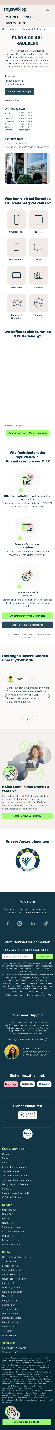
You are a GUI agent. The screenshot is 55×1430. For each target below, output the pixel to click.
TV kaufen (7, 1331)
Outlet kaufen (9, 1335)
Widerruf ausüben (11, 1244)
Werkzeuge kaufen (11, 1287)
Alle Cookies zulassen (27, 1421)
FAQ (48, 634)
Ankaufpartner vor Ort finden (27, 615)
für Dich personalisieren (23, 1395)
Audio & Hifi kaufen (11, 1274)
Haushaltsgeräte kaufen (14, 1278)
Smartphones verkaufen (14, 1348)
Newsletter (7, 1223)
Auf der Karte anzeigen (19, 91)
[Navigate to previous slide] (6, 695)
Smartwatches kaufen (13, 1270)
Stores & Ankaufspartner (14, 1167)
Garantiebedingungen (13, 1231)
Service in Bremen (11, 1171)
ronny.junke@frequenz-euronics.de (30, 146)
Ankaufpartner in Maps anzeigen (27, 433)
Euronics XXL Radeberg (34, 29)
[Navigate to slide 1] (22, 720)
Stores (15, 29)
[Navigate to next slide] (49, 695)
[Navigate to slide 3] (32, 720)
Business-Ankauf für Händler (16, 1193)
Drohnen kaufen (10, 1313)
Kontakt (6, 1218)
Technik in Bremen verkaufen (16, 1180)
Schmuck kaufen (10, 1309)
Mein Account (9, 1210)
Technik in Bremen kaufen (14, 1175)
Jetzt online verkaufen (27, 815)
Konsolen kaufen (10, 1322)
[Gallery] (27, 695)
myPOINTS (7, 1236)
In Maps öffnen (12, 100)
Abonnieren (44, 956)
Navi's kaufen (8, 1296)
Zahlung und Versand (12, 1227)
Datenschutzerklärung (39, 1400)
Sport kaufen (8, 1305)
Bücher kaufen (9, 1283)
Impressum (9, 1402)
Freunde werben (10, 1240)
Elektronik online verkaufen (28, 624)
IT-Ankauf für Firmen (12, 1197)
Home (5, 29)
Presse (5, 1158)
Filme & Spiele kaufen (12, 1292)
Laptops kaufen (10, 1266)
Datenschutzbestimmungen (27, 966)
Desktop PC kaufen (11, 1318)
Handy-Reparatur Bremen (15, 1184)
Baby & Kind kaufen (11, 1300)
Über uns (6, 1154)
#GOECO (6, 1188)
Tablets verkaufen (11, 1352)
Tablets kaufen (9, 1261)
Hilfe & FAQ (7, 1214)
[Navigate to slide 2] (27, 720)
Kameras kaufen (10, 1326)
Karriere (6, 1162)
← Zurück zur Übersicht (12, 426)
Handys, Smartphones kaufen (17, 1257)
